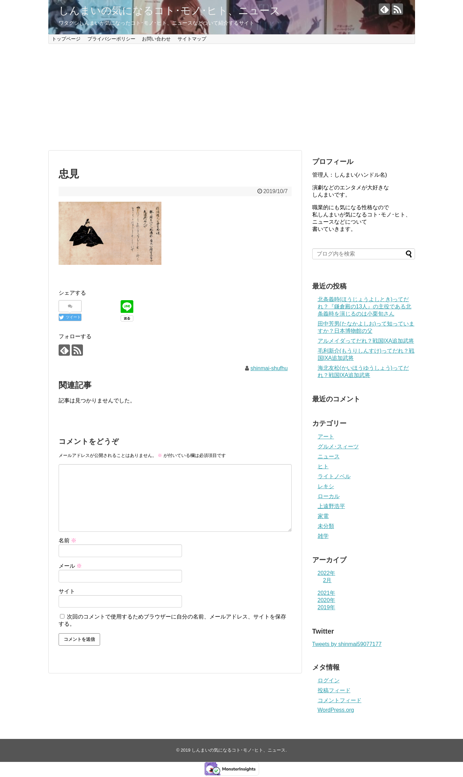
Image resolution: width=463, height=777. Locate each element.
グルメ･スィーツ (338, 446)
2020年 (327, 600)
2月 (327, 580)
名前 (67, 540)
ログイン (329, 680)
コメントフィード (340, 700)
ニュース (329, 456)
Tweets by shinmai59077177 (347, 644)
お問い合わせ (156, 39)
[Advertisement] (231, 97)
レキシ (326, 486)
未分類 (326, 526)
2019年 (327, 607)
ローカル (329, 496)
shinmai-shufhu (269, 368)
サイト (67, 591)
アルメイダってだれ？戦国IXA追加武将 (366, 341)
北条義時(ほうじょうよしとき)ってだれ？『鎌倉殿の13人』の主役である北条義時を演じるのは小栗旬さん (365, 306)
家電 (323, 516)
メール (70, 566)
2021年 (327, 593)
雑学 (323, 536)
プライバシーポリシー (111, 39)
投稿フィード (334, 690)
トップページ (66, 39)
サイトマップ (192, 39)
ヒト (323, 466)
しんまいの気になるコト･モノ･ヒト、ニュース (169, 10)
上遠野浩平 (331, 506)
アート (326, 436)
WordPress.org (336, 710)
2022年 (327, 573)
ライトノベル (334, 476)
